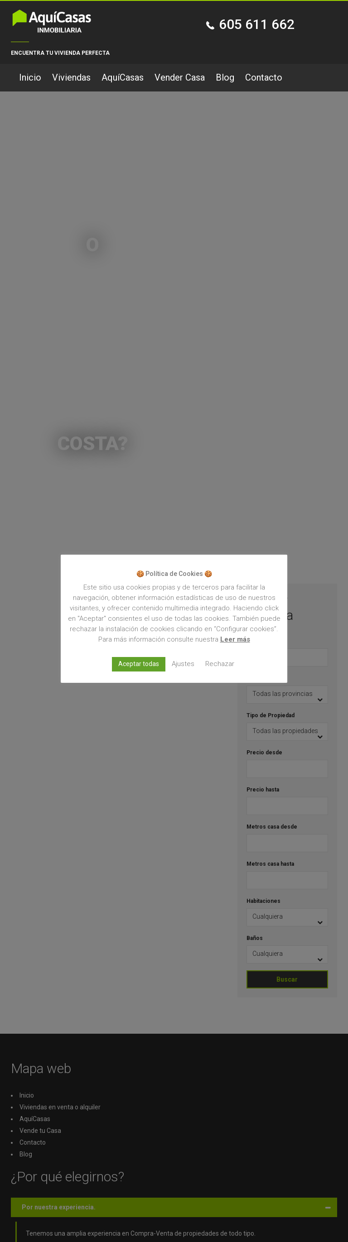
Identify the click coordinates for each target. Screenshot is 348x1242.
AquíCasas (123, 77)
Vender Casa (180, 77)
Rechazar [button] (219, 664)
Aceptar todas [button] (138, 663)
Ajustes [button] (183, 664)
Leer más (235, 639)
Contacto (263, 77)
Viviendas (71, 77)
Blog (225, 77)
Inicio (30, 77)
